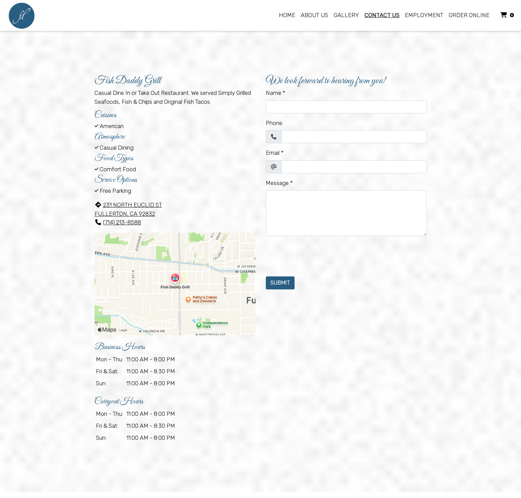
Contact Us (381, 15)
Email (273, 152)
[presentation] (318, 254)
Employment (424, 15)
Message (277, 182)
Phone (274, 123)
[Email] (354, 166)
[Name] (346, 106)
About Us (314, 15)
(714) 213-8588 (118, 222)
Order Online (469, 15)
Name (273, 92)
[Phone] (354, 136)
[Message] (346, 213)
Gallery (346, 15)
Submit (280, 282)
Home (287, 15)
